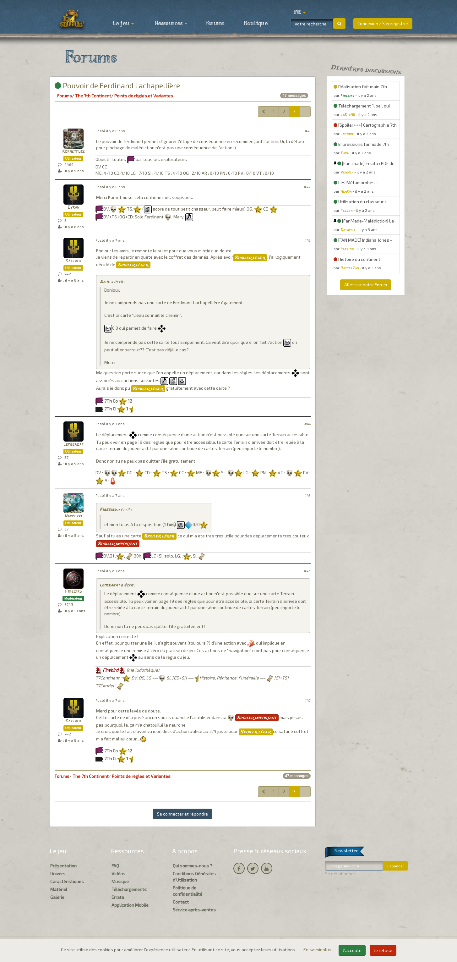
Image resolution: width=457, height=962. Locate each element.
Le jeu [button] (123, 23)
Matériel (58, 889)
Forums (215, 23)
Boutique (255, 23)
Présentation (63, 865)
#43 (307, 240)
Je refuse (383, 950)
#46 (307, 571)
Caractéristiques (67, 881)
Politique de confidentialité (187, 891)
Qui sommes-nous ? (192, 865)
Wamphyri (73, 516)
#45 (307, 495)
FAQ (115, 865)
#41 (308, 131)
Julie (105, 282)
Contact (181, 901)
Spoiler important (117, 544)
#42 (307, 187)
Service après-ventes (194, 909)
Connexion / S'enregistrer (382, 23)
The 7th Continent (93, 95)
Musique (120, 881)
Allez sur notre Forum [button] (365, 284)
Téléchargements (129, 889)
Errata (118, 897)
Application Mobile (130, 905)
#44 (307, 424)
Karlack (73, 261)
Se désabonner (340, 873)
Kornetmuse (73, 151)
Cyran (73, 207)
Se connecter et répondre (182, 813)
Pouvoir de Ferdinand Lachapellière (117, 85)
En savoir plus (317, 949)
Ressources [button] (171, 23)
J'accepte (352, 950)
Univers (57, 873)
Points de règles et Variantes (143, 95)
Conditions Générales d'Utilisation (194, 876)
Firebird (108, 510)
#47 (307, 700)
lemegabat (73, 444)
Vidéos (118, 873)
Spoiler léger (250, 258)
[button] (300, 12)
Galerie (57, 897)
